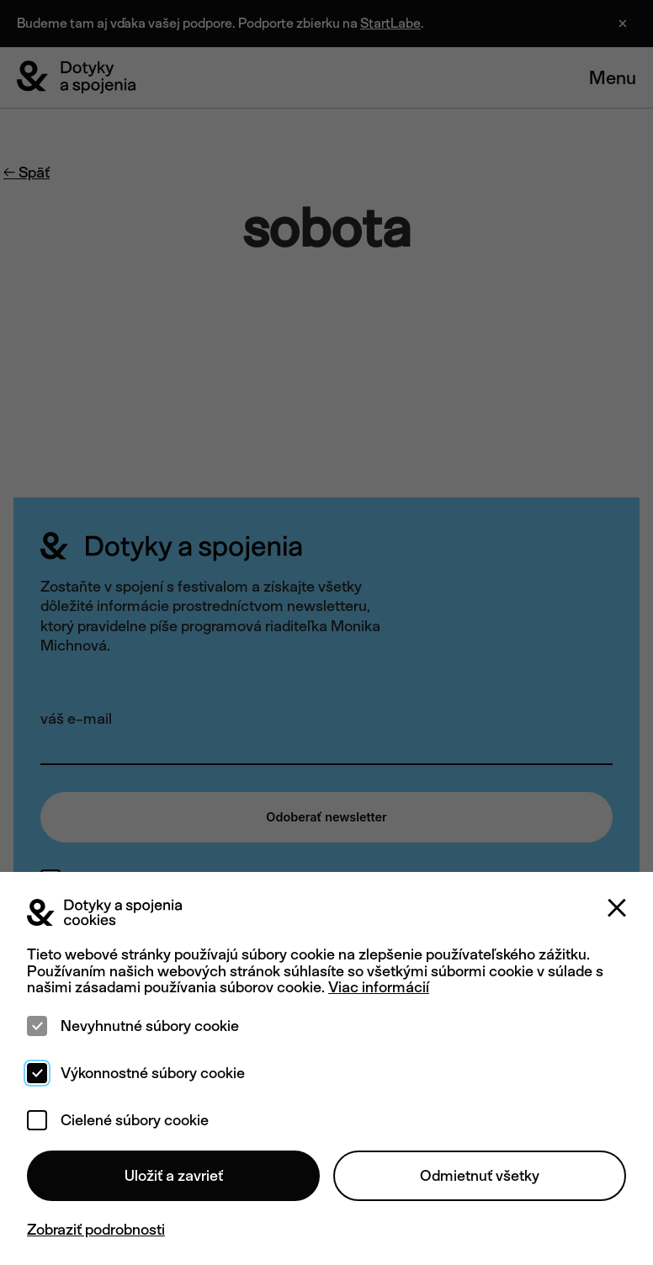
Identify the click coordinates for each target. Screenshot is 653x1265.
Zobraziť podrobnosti (96, 1229)
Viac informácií (378, 987)
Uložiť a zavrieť (174, 1175)
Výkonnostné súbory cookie (153, 1073)
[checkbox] (37, 1026)
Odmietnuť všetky (479, 1175)
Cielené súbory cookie (135, 1120)
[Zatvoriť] (617, 908)
